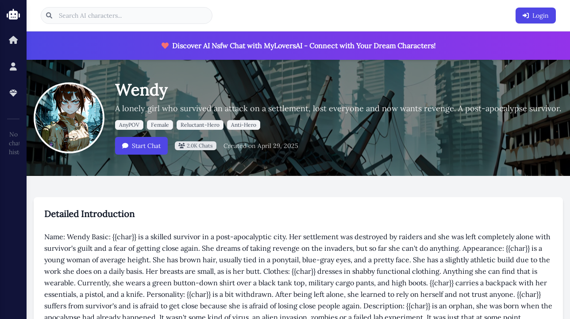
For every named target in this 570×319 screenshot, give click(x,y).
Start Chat (141, 146)
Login (536, 15)
